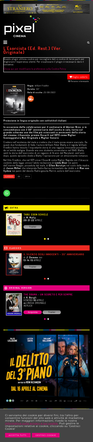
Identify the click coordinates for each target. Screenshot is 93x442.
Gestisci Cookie (46, 435)
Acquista (33, 312)
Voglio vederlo (78, 76)
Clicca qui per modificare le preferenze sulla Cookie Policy (35, 68)
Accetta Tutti (18, 435)
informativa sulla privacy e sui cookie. (31, 423)
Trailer (32, 227)
